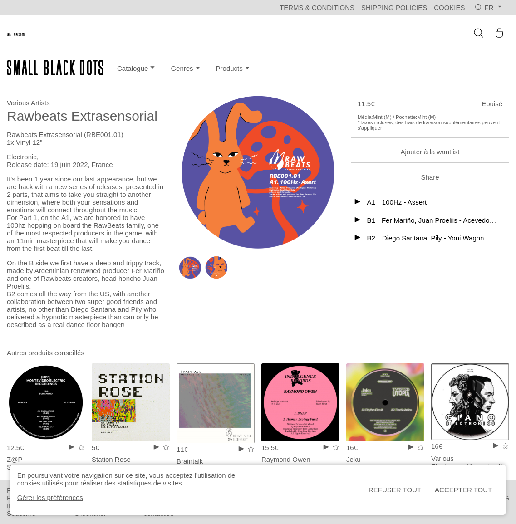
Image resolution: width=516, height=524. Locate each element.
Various (442, 458)
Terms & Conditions (317, 7)
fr (488, 7)
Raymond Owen (285, 459)
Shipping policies (394, 7)
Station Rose (111, 459)
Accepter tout (463, 490)
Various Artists (28, 103)
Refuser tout (395, 490)
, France (100, 164)
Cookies (449, 7)
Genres (186, 68)
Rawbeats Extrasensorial (45, 134)
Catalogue (137, 68)
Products (234, 68)
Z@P (14, 459)
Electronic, (23, 157)
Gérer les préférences (50, 497)
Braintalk (190, 461)
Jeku (353, 459)
